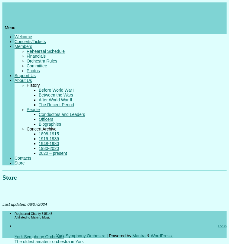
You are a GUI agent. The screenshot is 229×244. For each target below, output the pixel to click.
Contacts (23, 158)
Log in (222, 226)
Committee (37, 65)
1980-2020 (49, 148)
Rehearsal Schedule (46, 51)
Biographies (50, 124)
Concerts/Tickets (30, 41)
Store (20, 163)
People (33, 109)
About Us (23, 80)
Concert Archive (42, 129)
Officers (46, 119)
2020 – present (53, 153)
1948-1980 (49, 143)
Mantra (139, 235)
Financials (36, 56)
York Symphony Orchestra (39, 236)
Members (23, 46)
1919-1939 (49, 138)
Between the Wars (56, 95)
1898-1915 (49, 133)
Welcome (23, 36)
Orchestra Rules (42, 61)
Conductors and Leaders (62, 114)
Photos (33, 70)
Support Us (25, 75)
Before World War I (56, 90)
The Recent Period (56, 104)
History (33, 85)
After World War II (55, 99)
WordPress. (162, 235)
